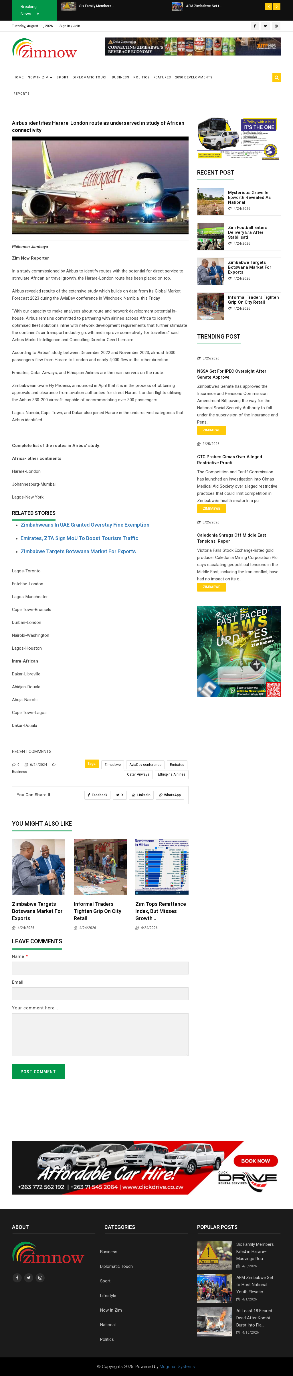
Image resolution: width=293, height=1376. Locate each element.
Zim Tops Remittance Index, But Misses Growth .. (160, 911)
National (108, 1324)
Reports (21, 94)
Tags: (92, 764)
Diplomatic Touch (90, 77)
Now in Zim (40, 77)
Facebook (97, 795)
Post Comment (38, 1071)
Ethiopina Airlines (171, 774)
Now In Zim (111, 1310)
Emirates (177, 765)
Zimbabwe (112, 765)
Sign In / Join (70, 26)
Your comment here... (35, 1008)
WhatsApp (170, 795)
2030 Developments (194, 77)
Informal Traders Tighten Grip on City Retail (97, 911)
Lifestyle (108, 1295)
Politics (141, 77)
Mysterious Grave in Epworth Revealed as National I (249, 197)
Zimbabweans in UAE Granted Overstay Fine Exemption (85, 525)
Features (162, 77)
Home (18, 77)
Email (17, 982)
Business (120, 77)
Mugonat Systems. (178, 1366)
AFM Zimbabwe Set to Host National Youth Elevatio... (254, 1284)
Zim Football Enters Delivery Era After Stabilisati (247, 232)
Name (20, 956)
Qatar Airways (138, 774)
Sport (63, 77)
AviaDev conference (145, 765)
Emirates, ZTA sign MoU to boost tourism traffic (79, 538)
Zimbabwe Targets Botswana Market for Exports (78, 551)
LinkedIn (141, 795)
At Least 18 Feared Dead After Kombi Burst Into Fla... (254, 1318)
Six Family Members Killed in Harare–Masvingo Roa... (255, 1251)
